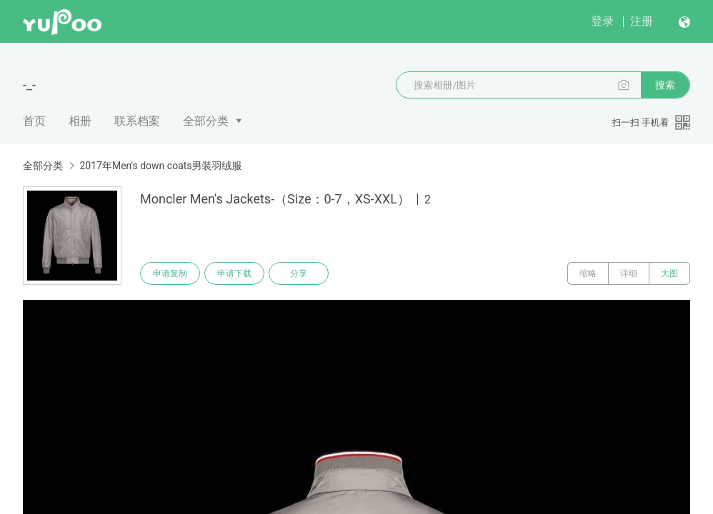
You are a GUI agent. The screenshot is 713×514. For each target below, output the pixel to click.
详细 (628, 273)
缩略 (588, 273)
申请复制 (170, 273)
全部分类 (206, 121)
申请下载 (234, 273)
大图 (669, 273)
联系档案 (137, 121)
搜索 (665, 85)
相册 (80, 121)
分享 (298, 273)
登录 (602, 21)
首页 (34, 121)
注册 (641, 21)
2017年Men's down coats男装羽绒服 (160, 165)
